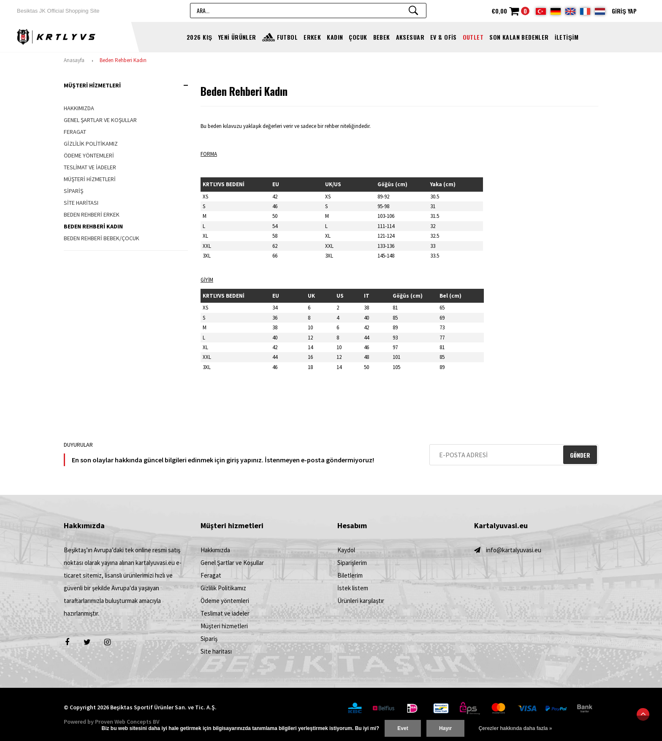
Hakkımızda (79, 108)
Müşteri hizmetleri (90, 179)
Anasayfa (74, 60)
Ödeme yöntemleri (89, 155)
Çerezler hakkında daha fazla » (515, 728)
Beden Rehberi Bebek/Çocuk (101, 238)
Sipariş (73, 191)
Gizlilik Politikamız (91, 143)
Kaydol (346, 550)
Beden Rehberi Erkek (91, 214)
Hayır (445, 728)
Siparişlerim (352, 563)
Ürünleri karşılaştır (360, 601)
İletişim (566, 37)
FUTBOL (287, 37)
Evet (402, 728)
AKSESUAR (410, 37)
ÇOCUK (358, 37)
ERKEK (312, 37)
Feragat (75, 132)
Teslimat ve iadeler (90, 167)
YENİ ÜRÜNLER (237, 37)
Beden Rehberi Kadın (123, 60)
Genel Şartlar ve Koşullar (100, 120)
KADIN (335, 37)
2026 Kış (199, 37)
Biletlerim (350, 575)
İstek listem (352, 588)
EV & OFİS (443, 37)
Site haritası (81, 202)
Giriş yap (624, 10)
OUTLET (473, 37)
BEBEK (381, 37)
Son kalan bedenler (519, 37)
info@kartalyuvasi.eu (513, 550)
